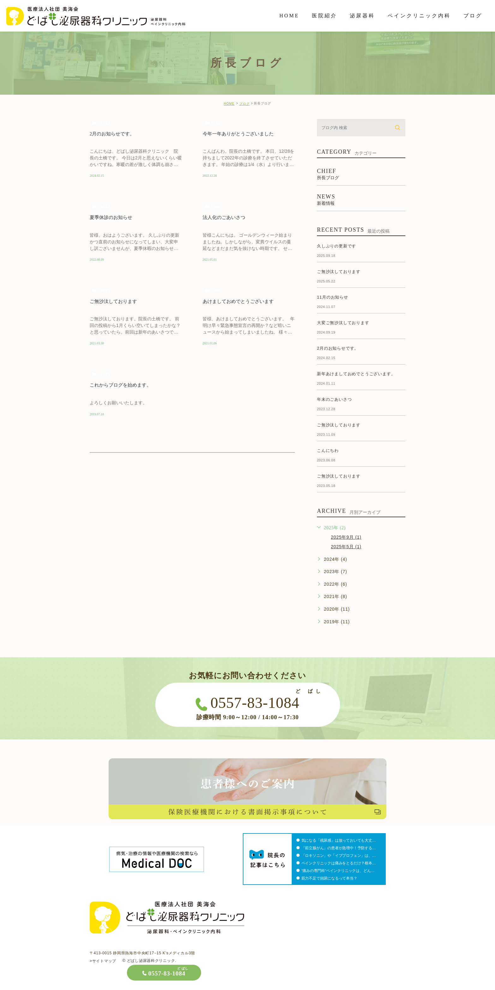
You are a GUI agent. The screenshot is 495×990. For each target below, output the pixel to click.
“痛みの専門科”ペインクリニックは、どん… (339, 871)
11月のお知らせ (332, 297)
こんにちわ (328, 450)
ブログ (244, 103)
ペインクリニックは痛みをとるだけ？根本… (340, 863)
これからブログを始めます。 (122, 385)
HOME (229, 103)
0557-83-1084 (433, 973)
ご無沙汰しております (115, 302)
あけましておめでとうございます (240, 302)
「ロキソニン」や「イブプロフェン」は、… (340, 855)
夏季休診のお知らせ (112, 217)
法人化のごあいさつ (225, 217)
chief (104, 123)
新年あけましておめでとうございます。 (356, 373)
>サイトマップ (103, 961)
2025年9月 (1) (346, 537)
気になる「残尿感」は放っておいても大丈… (340, 840)
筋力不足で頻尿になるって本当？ (331, 878)
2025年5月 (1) (346, 546)
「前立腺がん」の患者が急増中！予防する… (340, 848)
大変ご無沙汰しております (343, 322)
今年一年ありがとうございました (240, 133)
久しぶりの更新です (336, 246)
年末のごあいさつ (334, 399)
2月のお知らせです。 (114, 133)
